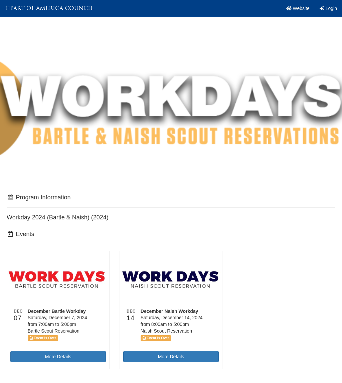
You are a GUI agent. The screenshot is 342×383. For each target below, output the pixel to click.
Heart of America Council (49, 8)
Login (328, 8)
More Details (58, 356)
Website (298, 8)
